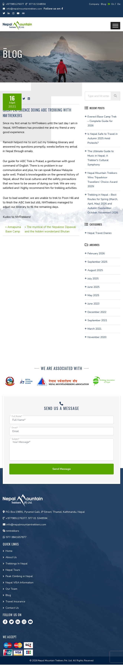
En (111, 4)
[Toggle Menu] (115, 25)
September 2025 (97, 262)
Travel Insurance (15, 602)
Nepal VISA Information (19, 583)
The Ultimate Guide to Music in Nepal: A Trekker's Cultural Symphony (101, 157)
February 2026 (96, 253)
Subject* (16, 439)
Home (9, 551)
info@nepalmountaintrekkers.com (22, 8)
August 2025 (95, 270)
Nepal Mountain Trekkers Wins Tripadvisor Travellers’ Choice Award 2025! (102, 179)
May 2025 (93, 295)
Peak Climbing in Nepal (19, 576)
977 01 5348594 (36, 4)
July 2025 (93, 278)
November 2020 (97, 337)
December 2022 (97, 312)
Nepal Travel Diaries (100, 233)
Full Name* (17, 416)
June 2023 (93, 303)
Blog (103, 4)
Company (94, 4)
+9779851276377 (13, 4)
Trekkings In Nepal (16, 564)
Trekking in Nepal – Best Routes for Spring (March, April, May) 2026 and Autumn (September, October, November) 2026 (103, 203)
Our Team (11, 589)
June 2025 (93, 287)
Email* (15, 427)
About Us (11, 557)
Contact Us (12, 608)
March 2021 (94, 329)
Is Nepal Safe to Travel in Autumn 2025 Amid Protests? (103, 138)
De (118, 4)
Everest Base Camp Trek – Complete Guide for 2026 (102, 121)
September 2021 (97, 320)
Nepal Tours (13, 570)
